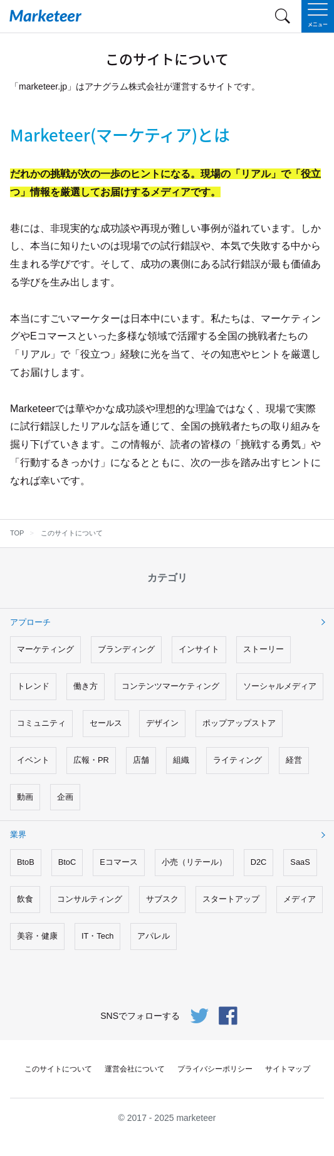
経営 (294, 760)
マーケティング (45, 649)
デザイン (162, 723)
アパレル (153, 936)
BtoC (67, 862)
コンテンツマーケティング (170, 686)
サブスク (162, 899)
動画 (25, 797)
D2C (259, 862)
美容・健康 (37, 936)
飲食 (25, 899)
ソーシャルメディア (279, 686)
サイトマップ (287, 1069)
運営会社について (135, 1069)
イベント (33, 760)
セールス (106, 723)
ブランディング (126, 649)
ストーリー (263, 649)
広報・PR (91, 760)
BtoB (25, 862)
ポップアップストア (239, 723)
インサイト (199, 649)
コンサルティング (89, 899)
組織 (181, 760)
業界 (18, 834)
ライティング (237, 760)
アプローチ (30, 622)
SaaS (300, 862)
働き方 (85, 686)
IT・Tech (97, 936)
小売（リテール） (194, 862)
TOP (17, 533)
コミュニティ (41, 723)
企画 (65, 797)
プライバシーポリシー (215, 1069)
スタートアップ (230, 899)
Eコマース (119, 862)
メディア (299, 899)
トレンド (33, 686)
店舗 (141, 760)
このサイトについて (58, 1069)
